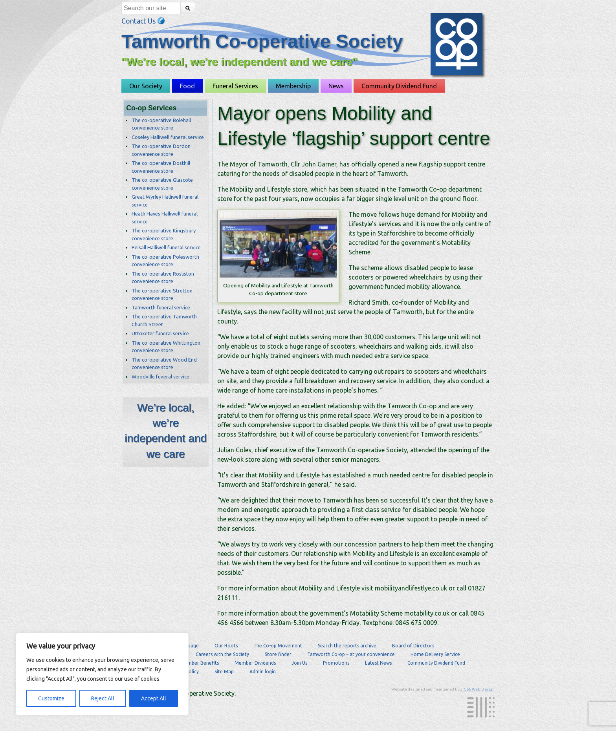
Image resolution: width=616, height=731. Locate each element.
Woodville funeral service (160, 376)
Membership (293, 86)
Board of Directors (413, 645)
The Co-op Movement (277, 645)
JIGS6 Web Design (477, 689)
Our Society (145, 86)
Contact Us (143, 21)
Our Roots (226, 645)
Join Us (299, 662)
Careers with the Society (222, 654)
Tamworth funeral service (161, 307)
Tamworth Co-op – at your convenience (351, 654)
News (336, 86)
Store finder (278, 654)
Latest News (378, 662)
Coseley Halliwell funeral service (168, 137)
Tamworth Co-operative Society (262, 41)
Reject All (102, 698)
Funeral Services (235, 86)
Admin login (262, 671)
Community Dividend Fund (399, 86)
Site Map (224, 671)
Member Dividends (255, 662)
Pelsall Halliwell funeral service (166, 247)
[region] (102, 674)
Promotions (336, 662)
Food (187, 86)
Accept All (153, 698)
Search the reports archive (347, 645)
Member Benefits (199, 662)
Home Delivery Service (435, 654)
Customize (51, 698)
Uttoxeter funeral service (160, 333)
